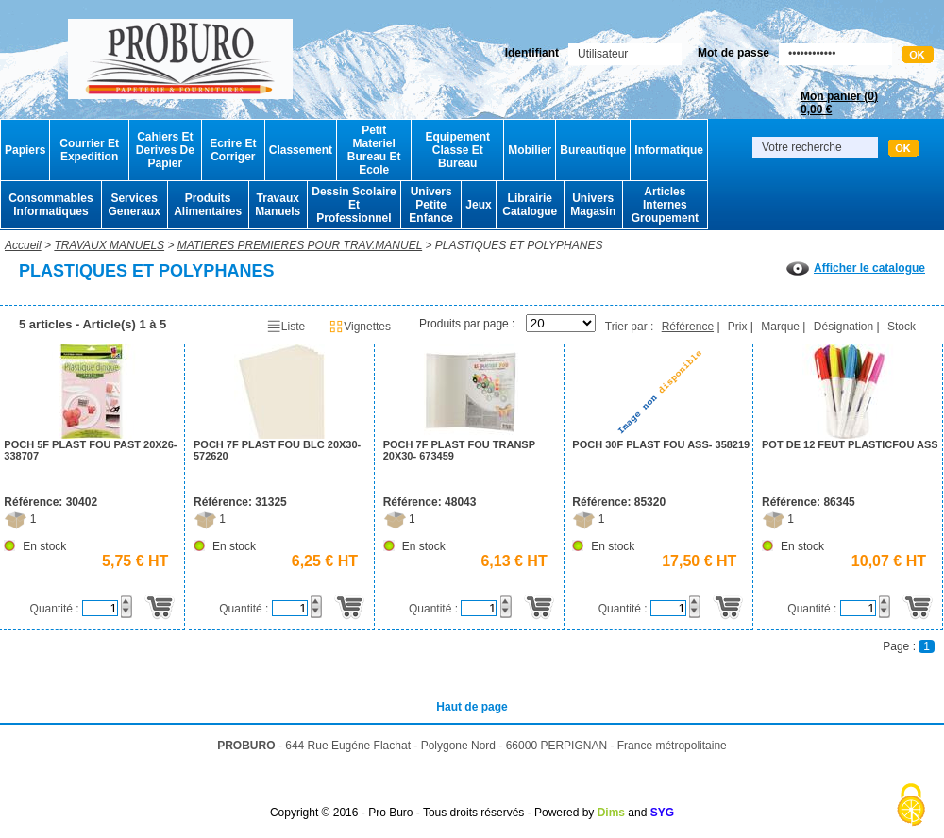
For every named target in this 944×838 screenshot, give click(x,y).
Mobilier (529, 150)
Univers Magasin (592, 205)
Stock (901, 326)
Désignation (843, 326)
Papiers (25, 150)
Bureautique (593, 150)
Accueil (23, 245)
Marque (780, 326)
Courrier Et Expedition (89, 150)
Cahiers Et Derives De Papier (165, 150)
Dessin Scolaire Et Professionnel (354, 205)
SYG (662, 812)
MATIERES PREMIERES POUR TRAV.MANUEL (299, 245)
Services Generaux (134, 205)
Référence (688, 326)
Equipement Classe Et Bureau (457, 150)
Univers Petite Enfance (431, 205)
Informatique (668, 150)
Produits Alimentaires (208, 205)
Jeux (478, 204)
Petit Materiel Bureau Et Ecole (374, 150)
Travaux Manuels (277, 205)
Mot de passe (733, 52)
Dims (611, 812)
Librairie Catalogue (529, 205)
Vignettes (360, 326)
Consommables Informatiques (50, 205)
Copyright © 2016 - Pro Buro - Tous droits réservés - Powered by (432, 812)
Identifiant (532, 52)
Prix (738, 326)
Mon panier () (839, 103)
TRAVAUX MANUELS (109, 245)
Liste (285, 326)
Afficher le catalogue (855, 268)
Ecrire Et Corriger (233, 150)
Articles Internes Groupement (665, 205)
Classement (300, 150)
